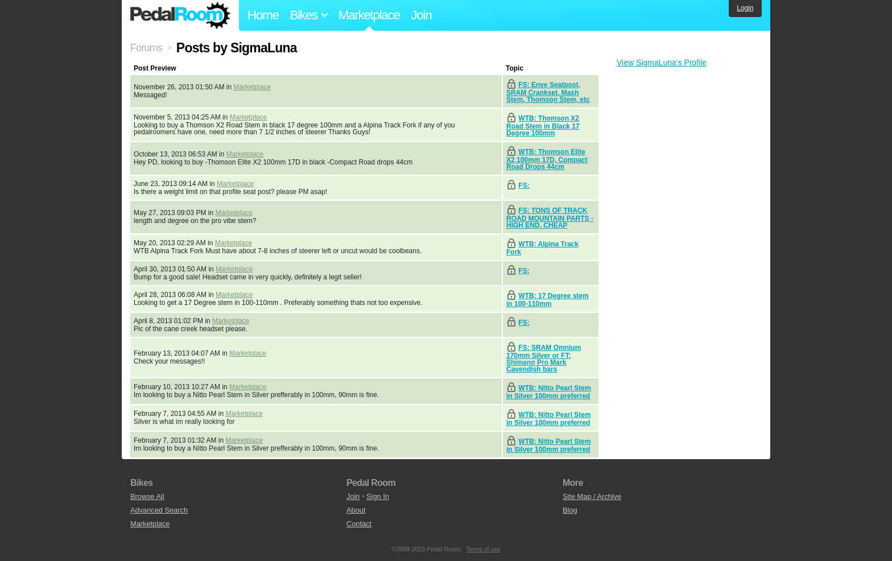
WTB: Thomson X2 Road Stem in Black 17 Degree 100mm (543, 125)
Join (421, 15)
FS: (523, 185)
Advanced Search (159, 510)
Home (263, 15)
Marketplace (369, 15)
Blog (570, 510)
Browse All (147, 496)
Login (745, 8)
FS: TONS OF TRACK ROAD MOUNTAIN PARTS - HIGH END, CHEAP (549, 218)
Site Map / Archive (592, 496)
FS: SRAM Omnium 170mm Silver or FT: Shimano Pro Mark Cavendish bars (543, 358)
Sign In (377, 496)
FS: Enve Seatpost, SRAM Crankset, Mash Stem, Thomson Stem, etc (548, 92)
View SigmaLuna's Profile (662, 62)
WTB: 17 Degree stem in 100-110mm (547, 300)
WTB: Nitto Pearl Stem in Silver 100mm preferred (548, 392)
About (355, 510)
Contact (358, 523)
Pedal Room (180, 15)
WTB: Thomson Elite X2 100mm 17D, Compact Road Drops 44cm (547, 159)
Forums (146, 47)
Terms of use (483, 549)
